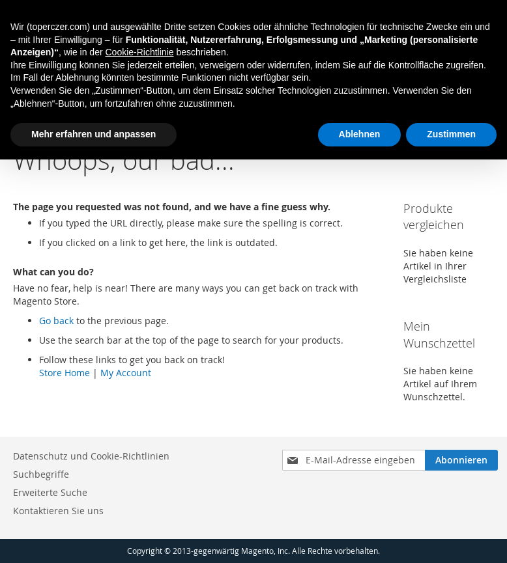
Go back (56, 320)
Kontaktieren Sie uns (58, 510)
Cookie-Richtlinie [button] (139, 52)
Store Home (64, 372)
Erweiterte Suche (50, 492)
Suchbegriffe (41, 474)
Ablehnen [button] (360, 134)
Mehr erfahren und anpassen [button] (93, 134)
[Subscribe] (461, 460)
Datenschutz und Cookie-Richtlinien (91, 456)
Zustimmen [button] (451, 134)
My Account (125, 372)
